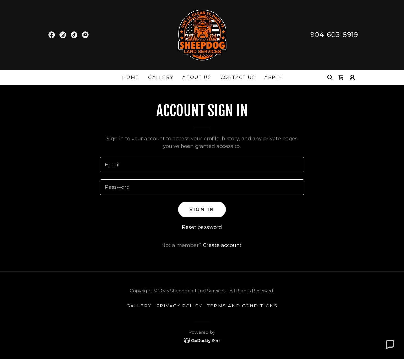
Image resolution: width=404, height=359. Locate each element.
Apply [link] (273, 77)
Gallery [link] (160, 77)
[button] (352, 77)
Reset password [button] (202, 227)
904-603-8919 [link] (334, 34)
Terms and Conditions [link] (242, 306)
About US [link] (196, 77)
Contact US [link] (238, 77)
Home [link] (130, 77)
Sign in (202, 209)
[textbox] (202, 164)
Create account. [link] (223, 245)
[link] (51, 34)
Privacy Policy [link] (179, 306)
